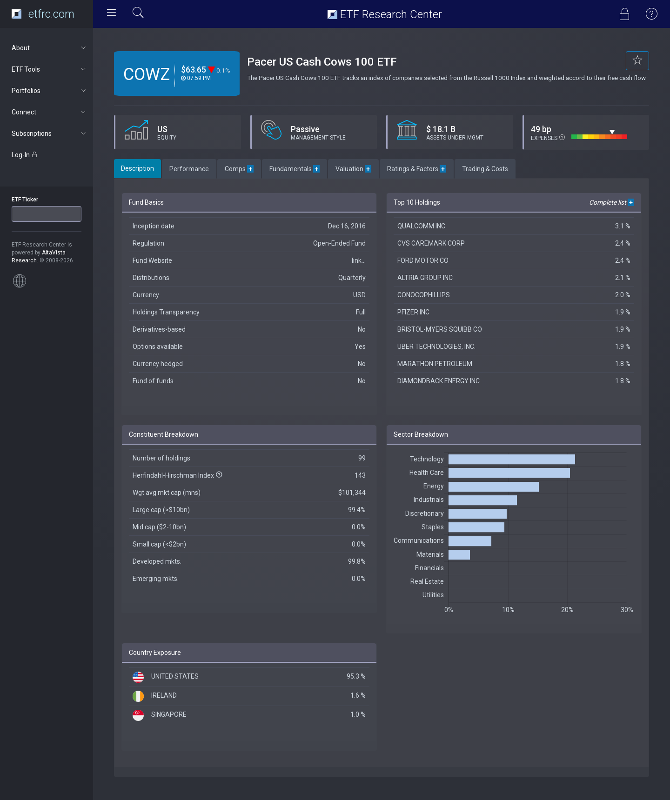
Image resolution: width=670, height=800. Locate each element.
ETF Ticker (25, 199)
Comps (239, 169)
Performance (189, 169)
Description (137, 168)
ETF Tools (49, 69)
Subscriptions (49, 133)
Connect (49, 112)
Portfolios (49, 90)
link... (359, 260)
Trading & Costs (485, 169)
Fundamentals (294, 169)
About (49, 48)
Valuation (353, 169)
